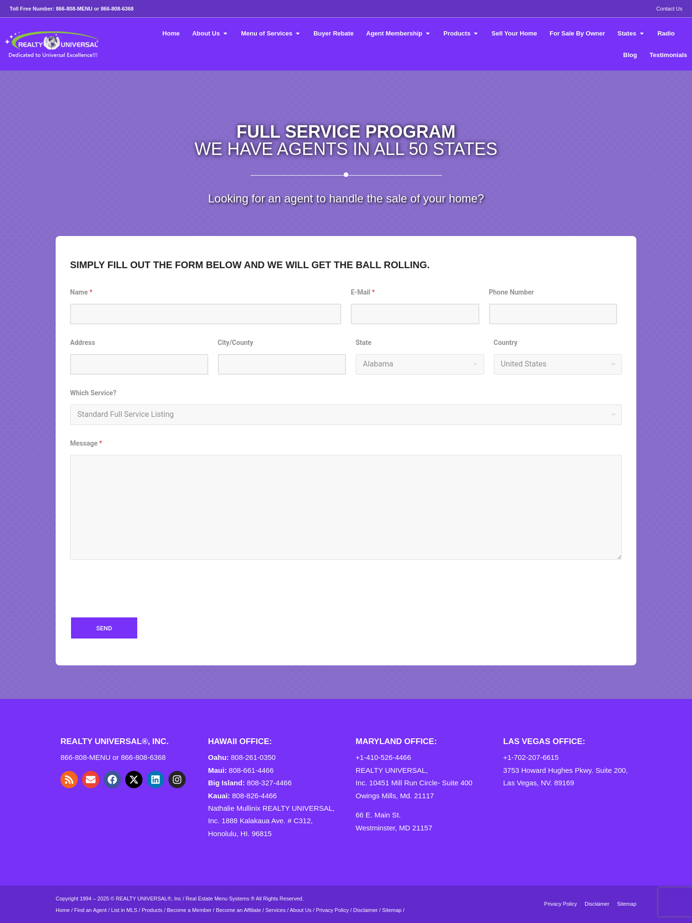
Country (506, 342)
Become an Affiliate (239, 910)
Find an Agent (90, 910)
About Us (300, 910)
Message (86, 443)
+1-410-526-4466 (383, 757)
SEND (104, 628)
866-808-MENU (74, 9)
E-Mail (363, 292)
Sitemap (391, 910)
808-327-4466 (269, 783)
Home (63, 910)
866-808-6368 (117, 9)
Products (152, 910)
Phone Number (511, 292)
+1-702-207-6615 (531, 757)
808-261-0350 (253, 757)
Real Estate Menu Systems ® (220, 898)
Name (81, 292)
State (363, 342)
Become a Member (189, 910)
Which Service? (93, 393)
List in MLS (124, 910)
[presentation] (143, 608)
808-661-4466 (251, 770)
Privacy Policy (332, 910)
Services (275, 910)
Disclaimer (365, 910)
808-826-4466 (254, 796)
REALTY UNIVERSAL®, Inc (148, 898)
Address (82, 342)
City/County (235, 342)
